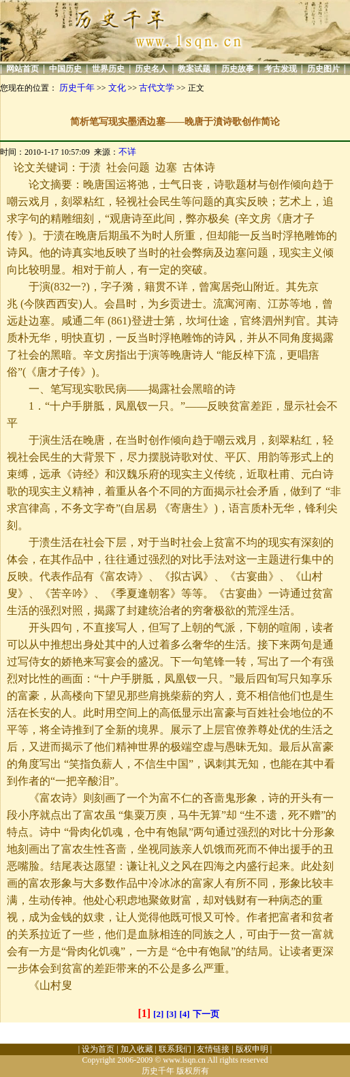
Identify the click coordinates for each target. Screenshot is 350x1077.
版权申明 (252, 1049)
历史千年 (77, 87)
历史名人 (151, 69)
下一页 (206, 1014)
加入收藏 (137, 1049)
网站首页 (22, 69)
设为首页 (98, 1049)
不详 (127, 152)
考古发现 (280, 69)
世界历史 (108, 69)
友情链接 (213, 1049)
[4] (184, 1014)
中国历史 (65, 69)
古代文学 (156, 87)
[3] (171, 1014)
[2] (158, 1014)
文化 (117, 87)
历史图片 (323, 69)
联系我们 (175, 1049)
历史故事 (237, 69)
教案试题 (194, 69)
